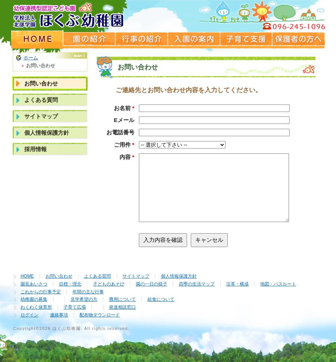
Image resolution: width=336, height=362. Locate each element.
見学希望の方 (84, 299)
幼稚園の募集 (34, 299)
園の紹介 (89, 39)
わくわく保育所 (36, 307)
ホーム (31, 57)
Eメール (124, 120)
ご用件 (124, 144)
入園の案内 (194, 39)
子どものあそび (108, 284)
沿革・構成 (237, 284)
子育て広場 (74, 307)
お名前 (124, 108)
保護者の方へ (299, 39)
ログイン (29, 315)
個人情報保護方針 (46, 132)
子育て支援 (246, 39)
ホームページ (37, 39)
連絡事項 (59, 315)
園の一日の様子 (151, 284)
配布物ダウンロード (100, 315)
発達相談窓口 (122, 307)
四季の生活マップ (197, 284)
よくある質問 (41, 100)
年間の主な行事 (88, 291)
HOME (27, 276)
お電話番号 (120, 132)
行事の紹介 (142, 39)
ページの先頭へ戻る (297, 257)
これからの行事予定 (41, 291)
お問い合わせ (41, 83)
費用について (122, 299)
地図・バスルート (278, 284)
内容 (126, 157)
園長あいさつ (34, 284)
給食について (160, 299)
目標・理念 (70, 284)
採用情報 (35, 149)
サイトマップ (41, 116)
